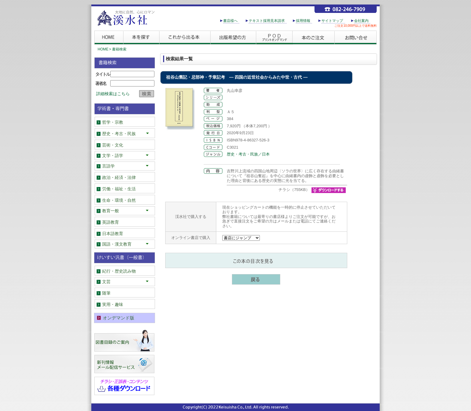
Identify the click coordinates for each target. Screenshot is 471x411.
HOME (103, 49)
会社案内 (361, 21)
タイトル (102, 74)
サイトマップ (332, 21)
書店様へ (230, 21)
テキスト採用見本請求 (267, 21)
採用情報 (303, 21)
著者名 (100, 83)
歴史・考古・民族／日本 (248, 154)
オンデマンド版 (118, 317)
